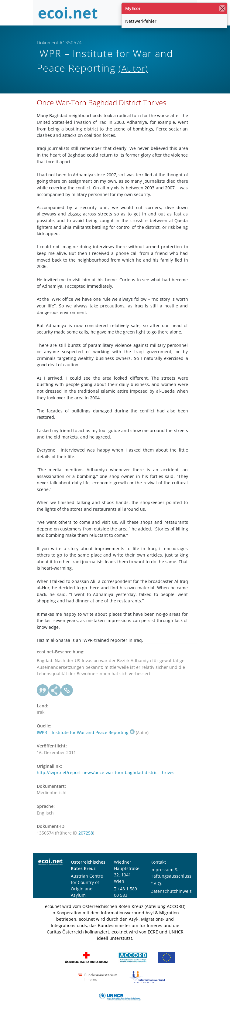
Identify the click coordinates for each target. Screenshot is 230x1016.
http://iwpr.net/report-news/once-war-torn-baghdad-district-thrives (105, 772)
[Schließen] (222, 8)
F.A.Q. (156, 883)
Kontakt (158, 862)
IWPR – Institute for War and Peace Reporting (86, 732)
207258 (85, 833)
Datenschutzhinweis (171, 891)
